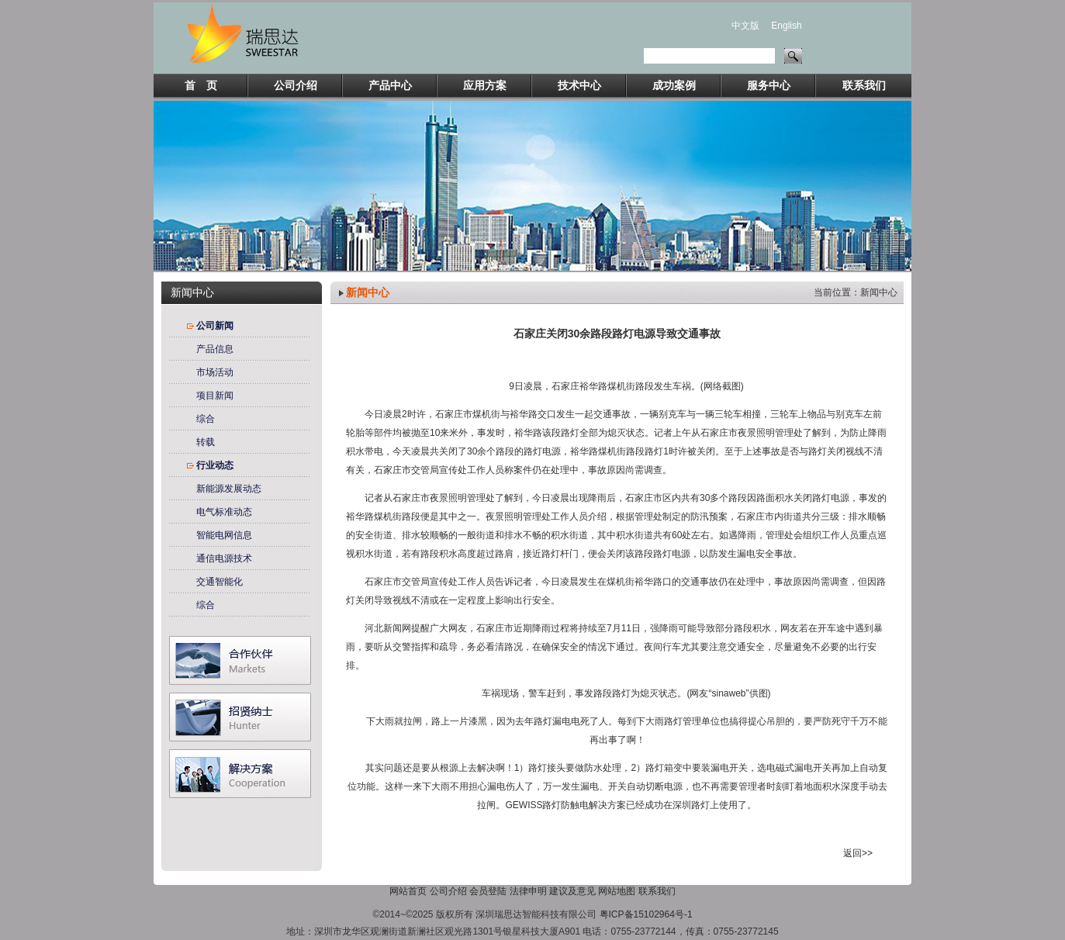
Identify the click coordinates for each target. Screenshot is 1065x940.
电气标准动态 (224, 511)
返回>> (858, 853)
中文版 (745, 25)
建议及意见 (572, 891)
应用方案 (485, 85)
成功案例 (674, 85)
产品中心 (390, 85)
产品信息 (214, 349)
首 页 (201, 85)
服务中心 (768, 85)
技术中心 (579, 85)
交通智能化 (219, 581)
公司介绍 (295, 85)
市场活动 (214, 372)
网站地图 (616, 891)
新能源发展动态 (228, 488)
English (786, 25)
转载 (205, 442)
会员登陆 (488, 891)
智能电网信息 (224, 535)
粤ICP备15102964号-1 (646, 914)
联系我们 (864, 85)
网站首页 (408, 891)
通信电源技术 (224, 558)
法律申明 (528, 891)
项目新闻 (214, 395)
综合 (205, 418)
